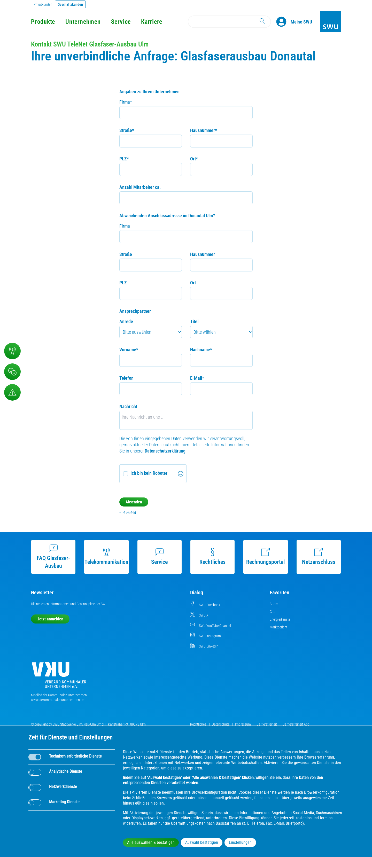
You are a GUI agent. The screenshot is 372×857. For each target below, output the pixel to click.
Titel (194, 321)
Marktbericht (278, 627)
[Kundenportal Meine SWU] (301, 22)
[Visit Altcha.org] (180, 474)
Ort (194, 158)
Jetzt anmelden (50, 619)
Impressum (243, 724)
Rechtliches (212, 556)
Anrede (126, 321)
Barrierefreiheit (267, 724)
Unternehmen (82, 21)
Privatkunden (43, 4)
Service (121, 21)
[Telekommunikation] (12, 351)
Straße (126, 130)
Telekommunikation (106, 556)
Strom (274, 604)
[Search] (229, 21)
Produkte (43, 21)
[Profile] (283, 22)
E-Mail (197, 378)
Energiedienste (280, 619)
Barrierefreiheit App (296, 724)
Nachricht (128, 406)
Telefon (126, 378)
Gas (272, 612)
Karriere (151, 21)
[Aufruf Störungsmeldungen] (12, 392)
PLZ (124, 158)
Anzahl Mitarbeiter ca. (140, 187)
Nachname (201, 349)
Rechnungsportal (265, 556)
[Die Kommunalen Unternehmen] (59, 677)
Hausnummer (203, 130)
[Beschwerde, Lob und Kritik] (12, 371)
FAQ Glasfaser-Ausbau (53, 556)
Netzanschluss (318, 556)
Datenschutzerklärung (165, 451)
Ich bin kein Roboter (148, 473)
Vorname (128, 349)
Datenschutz (221, 724)
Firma (125, 102)
